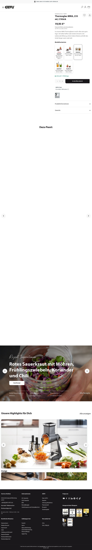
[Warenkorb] (89, 7)
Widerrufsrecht (5, 525)
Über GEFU (45, 498)
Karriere (44, 500)
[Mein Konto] (85, 7)
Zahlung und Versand (6, 532)
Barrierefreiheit (5, 534)
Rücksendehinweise (6, 536)
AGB (2, 530)
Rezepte (44, 507)
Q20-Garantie (25, 500)
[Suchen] (82, 7)
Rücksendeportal (6, 508)
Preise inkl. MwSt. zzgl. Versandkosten (64, 27)
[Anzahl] (60, 81)
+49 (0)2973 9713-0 (7, 503)
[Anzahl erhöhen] (63, 81)
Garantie (73, 110)
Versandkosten (42, 546)
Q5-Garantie (25, 498)
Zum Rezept (16, 383)
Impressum (4, 527)
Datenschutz (4, 523)
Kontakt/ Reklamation (7, 505)
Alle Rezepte (85, 393)
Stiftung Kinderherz (47, 502)
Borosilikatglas (25, 505)
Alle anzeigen (85, 414)
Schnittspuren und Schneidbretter (31, 507)
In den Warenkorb (77, 81)
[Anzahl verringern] (57, 81)
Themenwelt (45, 505)
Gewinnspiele (45, 509)
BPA (23, 502)
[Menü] (2, 7)
